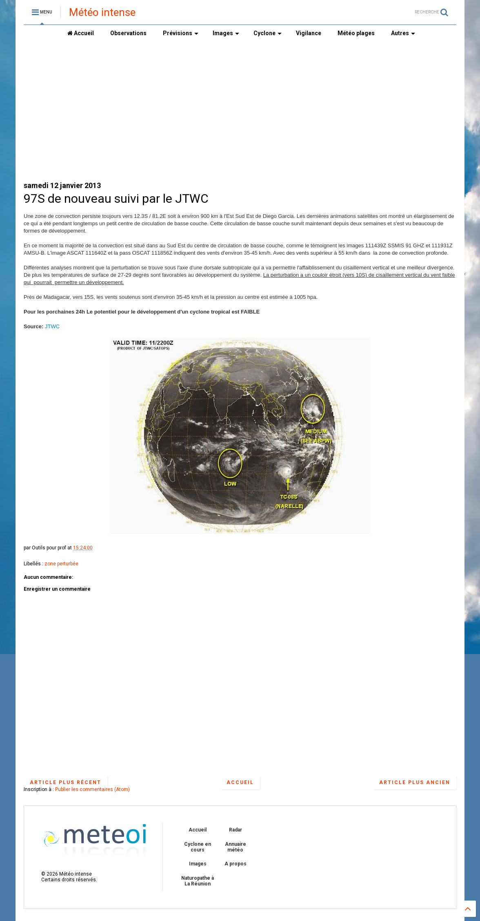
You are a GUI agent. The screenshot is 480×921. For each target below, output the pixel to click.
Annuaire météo (235, 847)
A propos (235, 864)
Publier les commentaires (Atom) (92, 789)
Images (226, 33)
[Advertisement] (240, 111)
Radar (235, 830)
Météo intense (102, 12)
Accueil (80, 33)
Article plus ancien (414, 782)
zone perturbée (61, 564)
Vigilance (308, 33)
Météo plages (356, 33)
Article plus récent (65, 782)
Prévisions (180, 33)
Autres (403, 33)
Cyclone (267, 33)
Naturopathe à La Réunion (197, 881)
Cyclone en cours (197, 847)
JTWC (52, 326)
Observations (128, 33)
